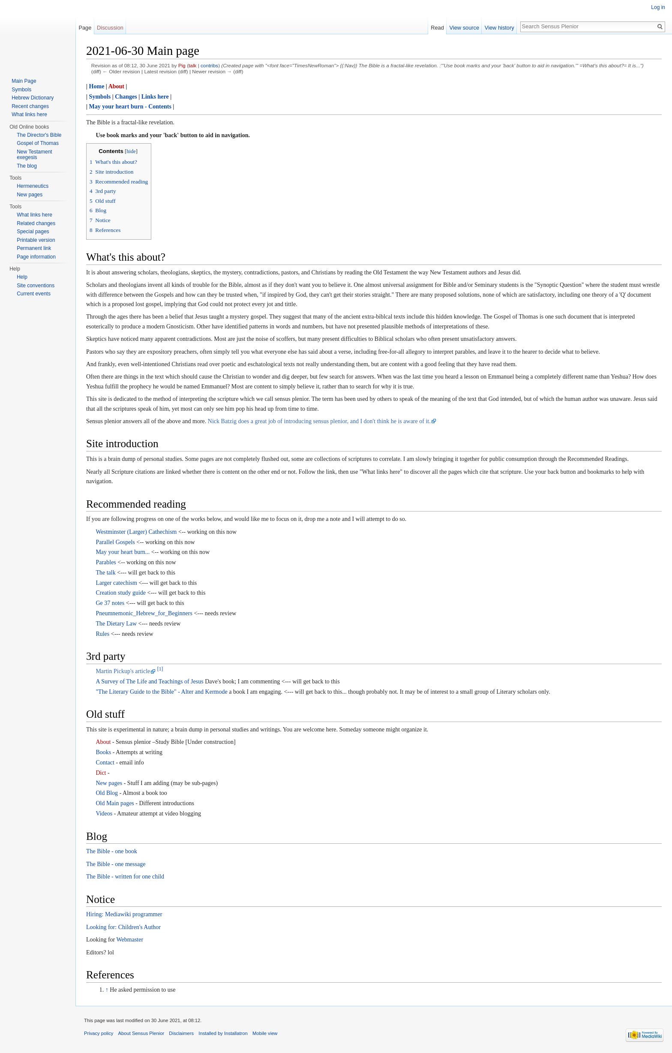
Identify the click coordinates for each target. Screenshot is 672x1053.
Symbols (100, 96)
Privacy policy (98, 1033)
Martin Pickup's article (123, 671)
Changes (126, 96)
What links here (29, 114)
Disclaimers (181, 1033)
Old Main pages (115, 803)
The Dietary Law (116, 623)
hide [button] (131, 151)
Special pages (33, 232)
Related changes (36, 223)
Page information (36, 257)
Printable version (36, 240)
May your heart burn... (123, 552)
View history (499, 27)
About (116, 86)
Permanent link (34, 248)
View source (464, 27)
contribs (209, 65)
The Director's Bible (39, 135)
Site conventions (35, 286)
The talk (105, 572)
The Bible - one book (111, 851)
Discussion (110, 27)
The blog (27, 166)
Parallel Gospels (115, 542)
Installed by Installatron (222, 1033)
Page (84, 27)
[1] (160, 669)
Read (437, 27)
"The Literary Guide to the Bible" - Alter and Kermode (161, 692)
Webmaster (130, 939)
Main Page (24, 81)
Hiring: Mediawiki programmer (124, 914)
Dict (101, 773)
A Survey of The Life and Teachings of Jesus (149, 681)
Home (97, 86)
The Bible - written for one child (125, 876)
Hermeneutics (32, 186)
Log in (658, 7)
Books (103, 752)
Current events (34, 294)
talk (192, 65)
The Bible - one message (115, 864)
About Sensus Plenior (141, 1033)
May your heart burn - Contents (130, 106)
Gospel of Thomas (38, 143)
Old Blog (107, 793)
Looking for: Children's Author (123, 927)
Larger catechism (116, 583)
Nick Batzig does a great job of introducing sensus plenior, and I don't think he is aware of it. (319, 421)
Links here (155, 96)
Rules (102, 634)
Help (22, 277)
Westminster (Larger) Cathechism (136, 532)
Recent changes (30, 106)
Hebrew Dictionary (33, 98)
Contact (105, 762)
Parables (106, 562)
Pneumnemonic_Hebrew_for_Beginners (144, 613)
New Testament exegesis (34, 155)
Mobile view (264, 1033)
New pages (109, 783)
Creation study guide (121, 593)
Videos (104, 813)
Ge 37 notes (110, 603)
